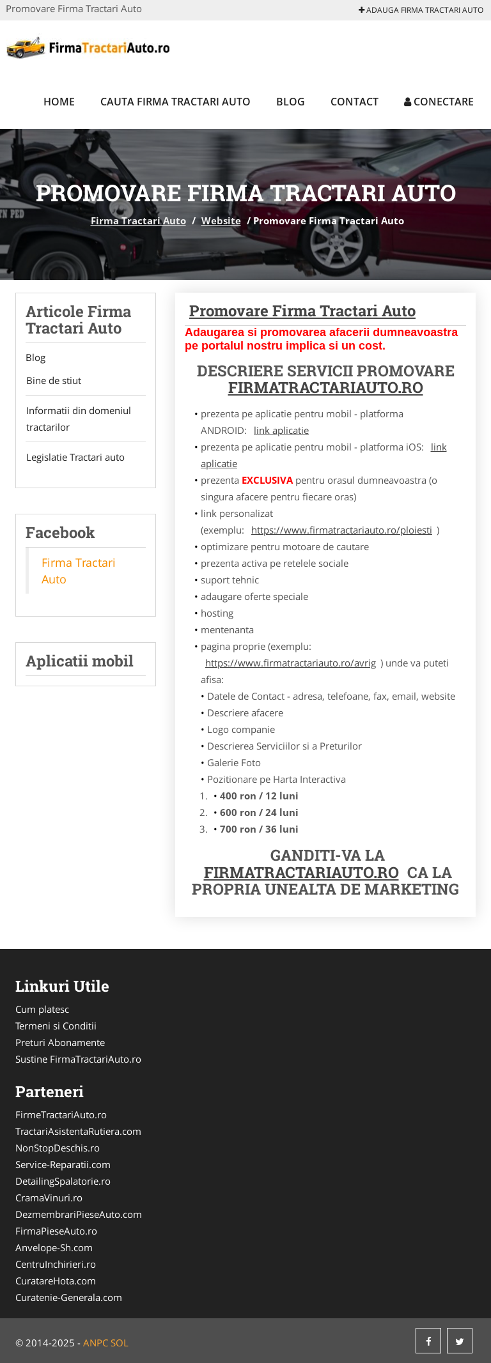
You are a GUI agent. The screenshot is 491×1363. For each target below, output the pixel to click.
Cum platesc (42, 1009)
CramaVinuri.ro (48, 1197)
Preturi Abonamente (60, 1042)
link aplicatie (281, 430)
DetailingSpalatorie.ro (63, 1180)
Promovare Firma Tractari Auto (302, 310)
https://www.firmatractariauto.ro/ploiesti (341, 529)
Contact (354, 102)
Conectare (439, 102)
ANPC (95, 1342)
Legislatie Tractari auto (75, 457)
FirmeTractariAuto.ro (61, 1114)
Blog (290, 102)
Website (221, 220)
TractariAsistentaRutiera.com (78, 1131)
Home (59, 102)
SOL (120, 1342)
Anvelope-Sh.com (54, 1247)
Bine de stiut (53, 380)
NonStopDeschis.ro (57, 1147)
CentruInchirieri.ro (55, 1264)
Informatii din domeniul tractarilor (78, 419)
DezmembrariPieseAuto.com (78, 1214)
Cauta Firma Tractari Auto (175, 102)
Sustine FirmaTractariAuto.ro (78, 1058)
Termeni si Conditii (56, 1025)
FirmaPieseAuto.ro (56, 1230)
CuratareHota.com (55, 1280)
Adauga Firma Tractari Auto (421, 9)
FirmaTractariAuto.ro (301, 872)
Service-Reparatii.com (63, 1164)
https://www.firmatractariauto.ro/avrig (290, 662)
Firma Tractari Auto (138, 220)
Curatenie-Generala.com (68, 1297)
